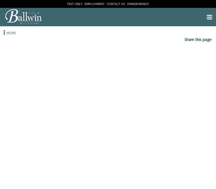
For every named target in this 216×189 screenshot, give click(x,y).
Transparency (138, 4)
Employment (95, 4)
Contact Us (116, 4)
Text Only (74, 4)
